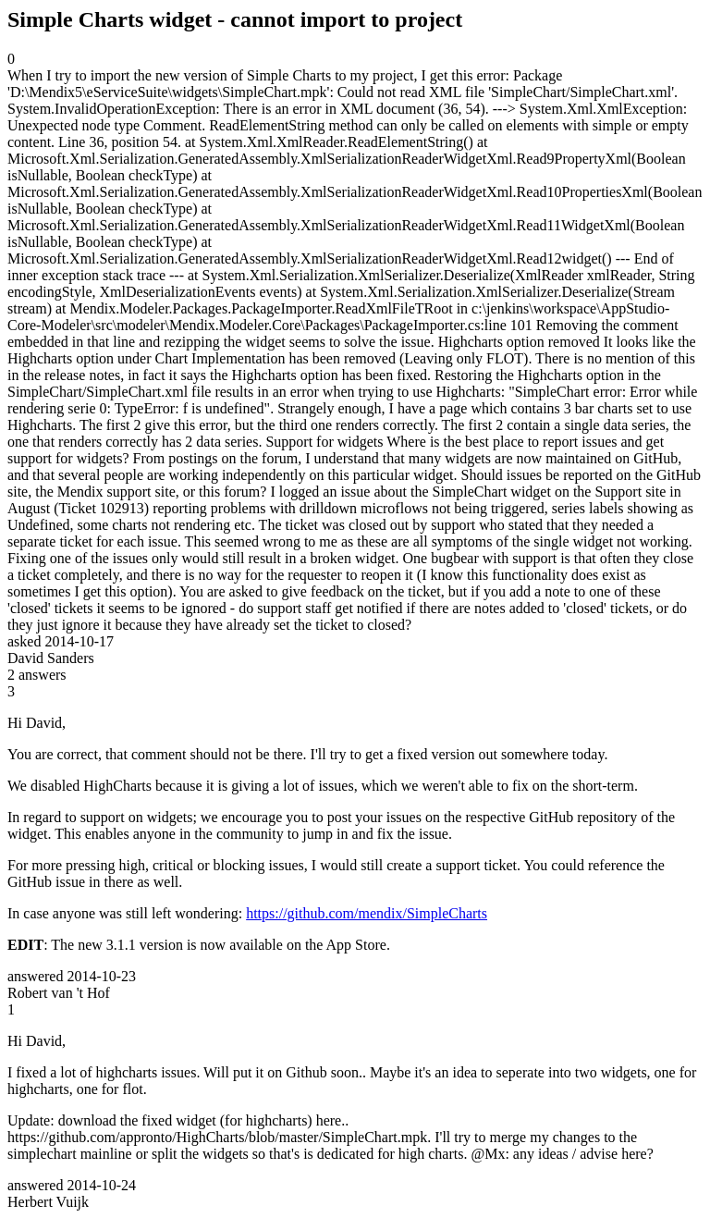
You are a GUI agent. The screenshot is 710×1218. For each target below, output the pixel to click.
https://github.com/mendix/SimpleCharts (366, 913)
